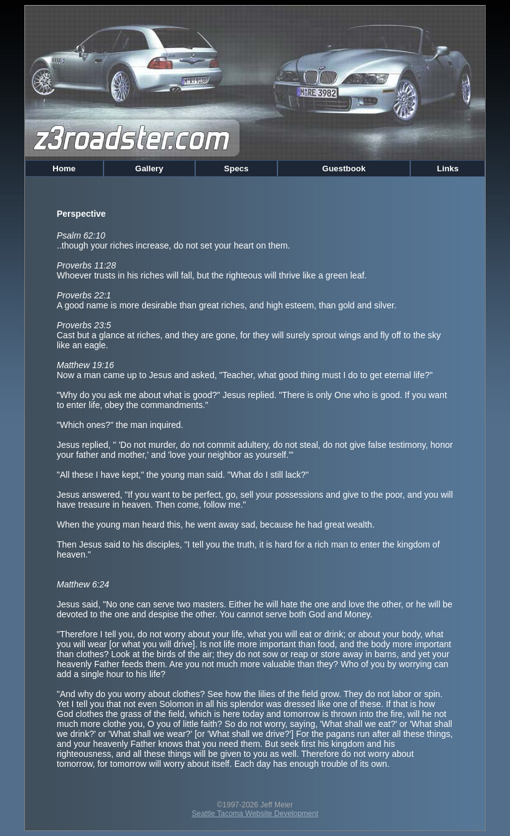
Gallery (149, 168)
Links (448, 168)
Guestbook (344, 168)
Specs (236, 168)
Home (64, 168)
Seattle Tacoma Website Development (255, 813)
